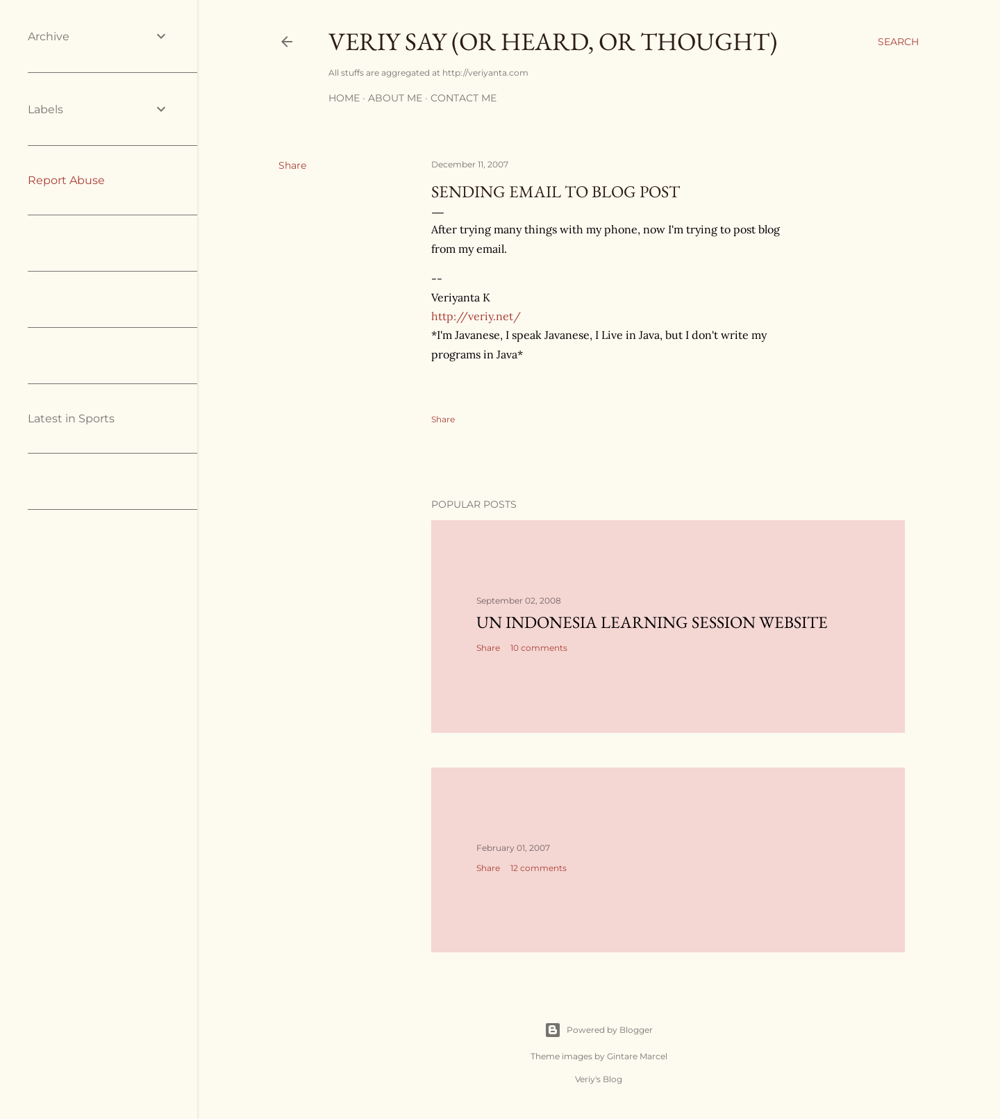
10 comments (538, 648)
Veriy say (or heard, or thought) (552, 41)
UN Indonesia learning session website (652, 622)
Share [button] (292, 165)
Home (344, 98)
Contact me (464, 98)
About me (395, 98)
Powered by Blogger (598, 1030)
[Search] (898, 41)
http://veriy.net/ (476, 316)
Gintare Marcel (637, 1056)
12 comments (538, 868)
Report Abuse (66, 180)
